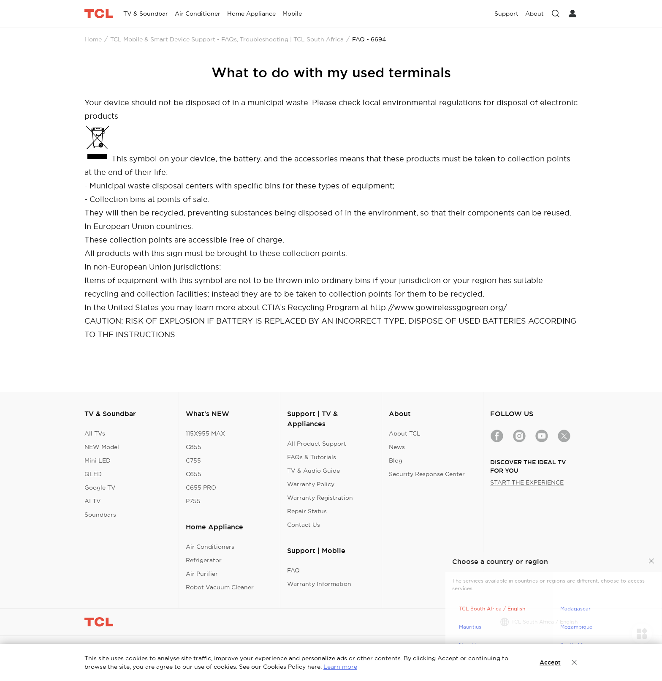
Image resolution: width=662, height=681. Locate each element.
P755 (193, 501)
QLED (93, 474)
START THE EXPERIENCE (527, 482)
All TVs (94, 433)
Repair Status (307, 511)
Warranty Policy (310, 484)
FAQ (293, 570)
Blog (395, 460)
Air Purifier (202, 573)
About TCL (405, 433)
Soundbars (100, 514)
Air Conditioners (210, 546)
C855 (193, 447)
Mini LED (97, 460)
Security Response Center (427, 474)
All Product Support (316, 443)
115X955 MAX (205, 433)
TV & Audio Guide (313, 470)
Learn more (340, 666)
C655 (193, 474)
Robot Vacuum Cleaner (220, 587)
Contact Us (303, 524)
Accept (550, 662)
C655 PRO (201, 487)
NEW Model (101, 447)
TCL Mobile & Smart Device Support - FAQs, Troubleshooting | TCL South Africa (227, 39)
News (397, 447)
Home (93, 39)
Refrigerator (204, 560)
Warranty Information (319, 584)
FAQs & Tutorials (311, 457)
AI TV (92, 501)
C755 (193, 460)
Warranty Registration (320, 497)
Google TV (100, 487)
